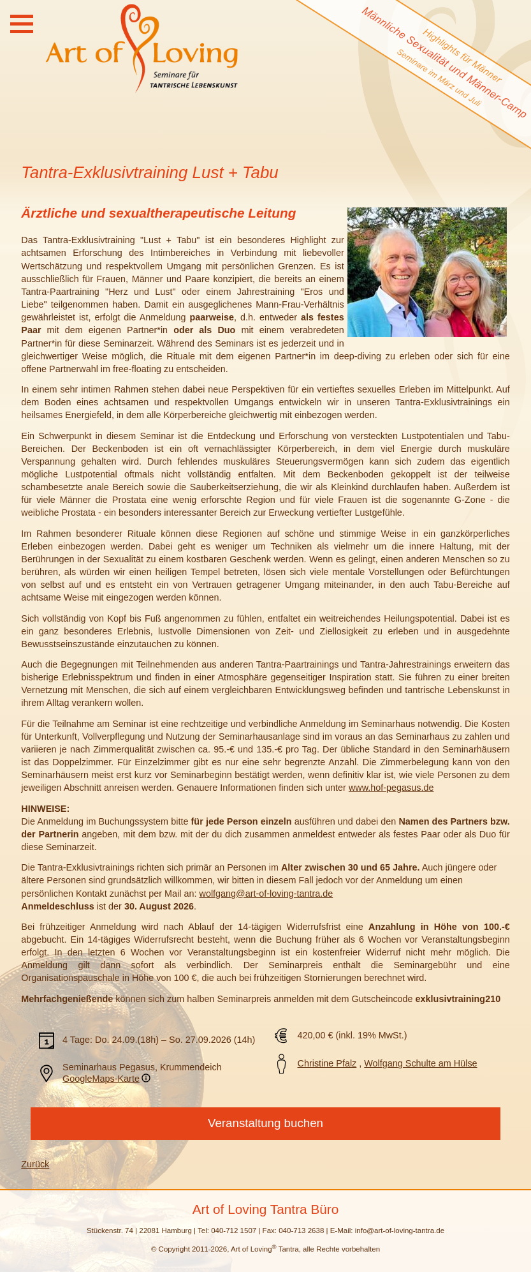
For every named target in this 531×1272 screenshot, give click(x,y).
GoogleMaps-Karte (101, 1079)
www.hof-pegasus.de (391, 787)
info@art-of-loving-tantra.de (399, 1230)
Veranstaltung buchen (265, 1123)
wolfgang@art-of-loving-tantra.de (266, 893)
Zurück (35, 1164)
